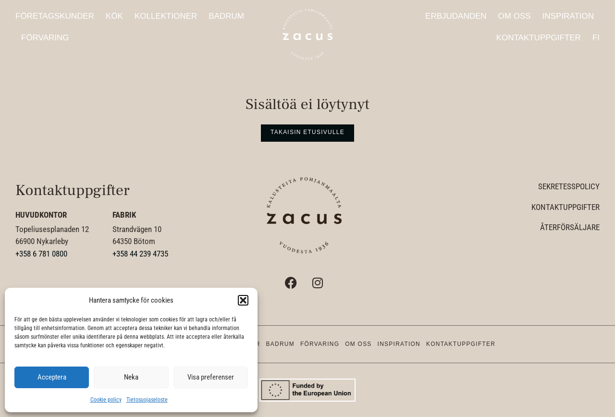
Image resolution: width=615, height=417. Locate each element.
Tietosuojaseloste (147, 399)
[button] (243, 300)
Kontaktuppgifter (538, 37)
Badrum (226, 16)
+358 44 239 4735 (140, 253)
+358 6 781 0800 (41, 253)
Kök (114, 16)
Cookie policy (106, 399)
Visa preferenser (210, 377)
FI (596, 37)
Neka (131, 377)
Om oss (514, 16)
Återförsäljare (570, 227)
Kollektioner (166, 16)
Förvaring (45, 37)
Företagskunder (54, 16)
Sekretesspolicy (569, 186)
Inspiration (568, 16)
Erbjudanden (456, 16)
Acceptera (51, 377)
